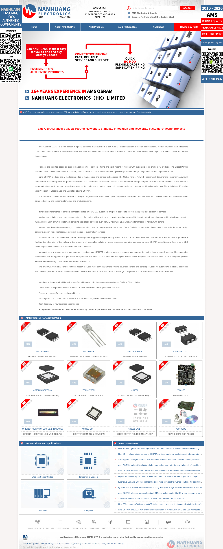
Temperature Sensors (88, 477)
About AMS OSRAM (65, 27)
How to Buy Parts (189, 27)
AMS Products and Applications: (43, 443)
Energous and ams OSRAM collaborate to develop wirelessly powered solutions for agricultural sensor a (164, 482)
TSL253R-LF (88, 351)
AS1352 (134, 390)
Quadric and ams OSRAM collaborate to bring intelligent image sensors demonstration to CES (160, 487)
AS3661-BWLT (134, 429)
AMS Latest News (47, 112)
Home (34, 27)
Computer (88, 510)
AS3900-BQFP (88, 429)
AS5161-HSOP (42, 351)
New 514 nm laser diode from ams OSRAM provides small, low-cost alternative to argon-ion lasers (162, 454)
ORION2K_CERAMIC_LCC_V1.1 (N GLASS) (42, 429)
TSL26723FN (88, 390)
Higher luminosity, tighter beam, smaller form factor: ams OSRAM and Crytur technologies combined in (164, 476)
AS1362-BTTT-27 (181, 351)
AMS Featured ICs (127, 27)
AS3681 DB (181, 429)
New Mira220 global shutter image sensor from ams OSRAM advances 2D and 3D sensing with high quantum (167, 448)
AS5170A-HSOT (134, 351)
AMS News (158, 27)
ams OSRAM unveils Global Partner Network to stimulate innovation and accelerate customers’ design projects (105, 112)
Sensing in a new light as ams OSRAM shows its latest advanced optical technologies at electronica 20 (164, 459)
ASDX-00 (181, 390)
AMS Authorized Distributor (73, 537)
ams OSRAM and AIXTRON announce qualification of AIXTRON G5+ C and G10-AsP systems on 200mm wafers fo (169, 510)
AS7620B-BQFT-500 (42, 390)
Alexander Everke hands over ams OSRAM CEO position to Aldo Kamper (151, 498)
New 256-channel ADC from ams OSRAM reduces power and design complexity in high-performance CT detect (168, 504)
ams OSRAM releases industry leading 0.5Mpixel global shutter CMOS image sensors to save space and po (166, 493)
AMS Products (96, 27)
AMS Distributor (29, 112)
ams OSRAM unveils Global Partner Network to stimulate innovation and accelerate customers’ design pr (165, 471)
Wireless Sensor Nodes (42, 477)
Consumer (42, 510)
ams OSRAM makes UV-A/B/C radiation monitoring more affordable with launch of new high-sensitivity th (165, 465)
